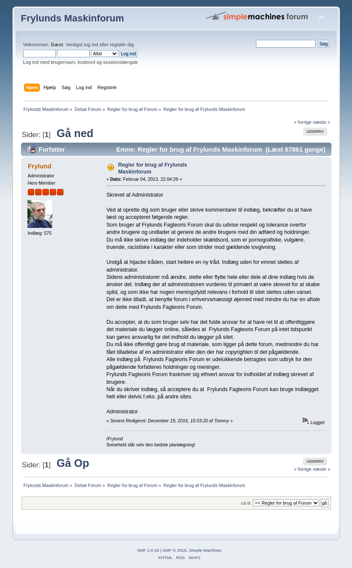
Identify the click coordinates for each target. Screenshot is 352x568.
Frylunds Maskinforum (72, 18)
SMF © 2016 (174, 550)
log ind (91, 44)
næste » (322, 122)
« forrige (302, 122)
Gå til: (246, 503)
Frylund (39, 166)
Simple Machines (205, 550)
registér (118, 44)
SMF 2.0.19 (148, 550)
